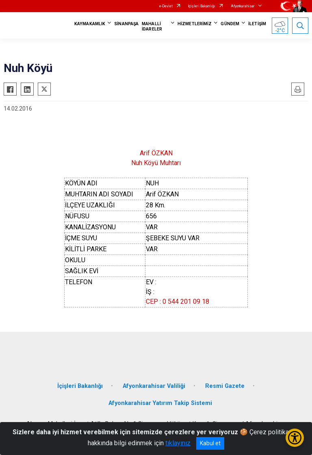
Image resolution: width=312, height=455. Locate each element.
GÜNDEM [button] (230, 23)
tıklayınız (178, 443)
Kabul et (210, 443)
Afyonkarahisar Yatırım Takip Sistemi (160, 403)
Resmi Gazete (225, 386)
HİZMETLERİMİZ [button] (195, 23)
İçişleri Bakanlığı (201, 6)
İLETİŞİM (257, 23)
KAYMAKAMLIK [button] (89, 23)
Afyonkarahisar (243, 6)
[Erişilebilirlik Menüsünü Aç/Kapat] (295, 438)
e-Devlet (166, 6)
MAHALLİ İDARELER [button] (152, 26)
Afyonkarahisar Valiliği (154, 386)
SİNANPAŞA (126, 23)
